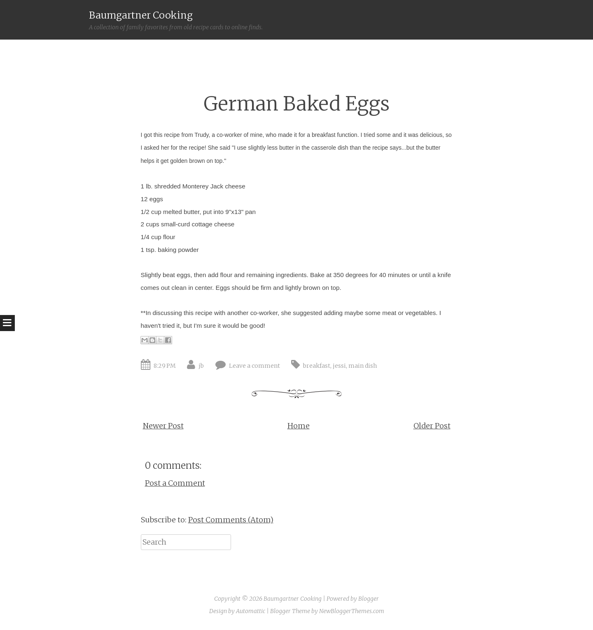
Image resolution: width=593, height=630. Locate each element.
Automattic (250, 611)
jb (201, 365)
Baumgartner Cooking (141, 15)
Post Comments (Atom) (230, 519)
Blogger (368, 598)
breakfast (316, 365)
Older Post (432, 425)
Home (298, 425)
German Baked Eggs (297, 104)
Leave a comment (254, 365)
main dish (362, 365)
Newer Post (163, 425)
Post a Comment (175, 483)
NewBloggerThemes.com (351, 611)
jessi (339, 365)
